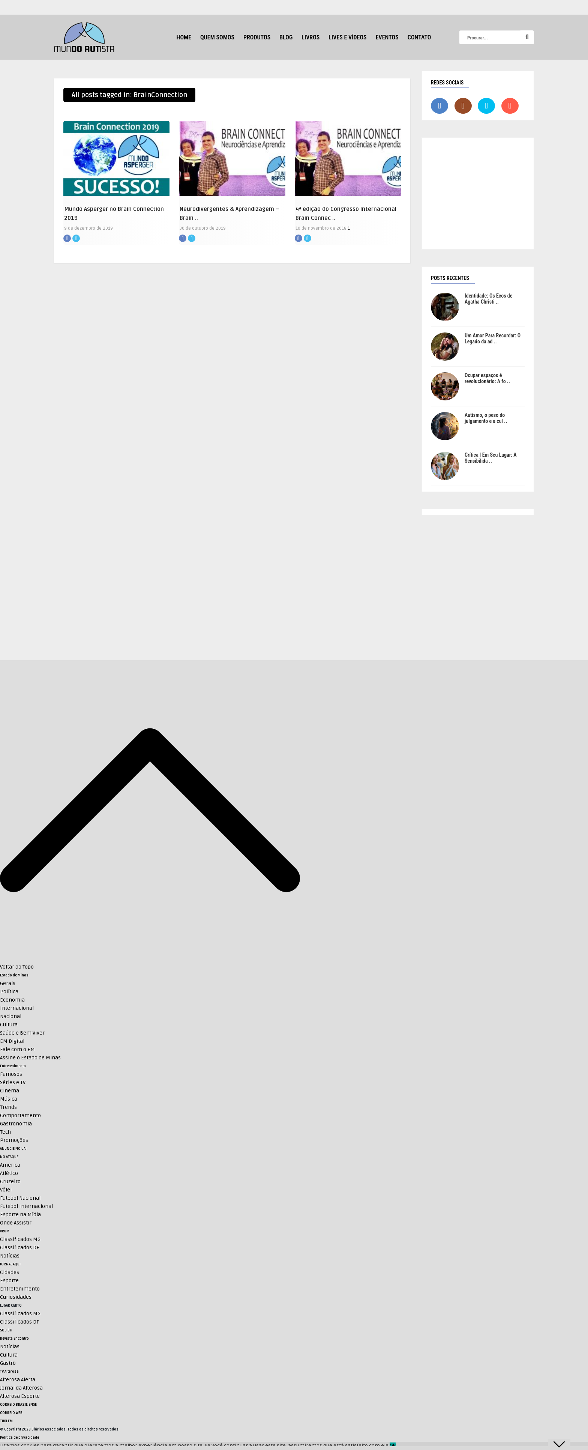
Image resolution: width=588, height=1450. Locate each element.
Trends (8, 1107)
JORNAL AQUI (10, 1264)
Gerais (7, 983)
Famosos (11, 1074)
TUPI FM (6, 1421)
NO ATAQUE (9, 1157)
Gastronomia (16, 1124)
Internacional (17, 1008)
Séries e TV (13, 1082)
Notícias (10, 1256)
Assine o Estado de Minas (30, 1057)
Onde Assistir (16, 1223)
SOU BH (6, 1330)
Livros (311, 37)
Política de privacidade (19, 1437)
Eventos (387, 37)
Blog (285, 37)
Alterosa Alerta (17, 1379)
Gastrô (8, 1363)
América (10, 1165)
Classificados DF (19, 1247)
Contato (419, 37)
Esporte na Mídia (20, 1214)
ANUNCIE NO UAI (13, 1148)
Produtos (256, 37)
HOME (184, 37)
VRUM (4, 1231)
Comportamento (20, 1115)
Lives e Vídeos (347, 37)
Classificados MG (20, 1239)
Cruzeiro (10, 1181)
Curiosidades (16, 1297)
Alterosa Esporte (20, 1396)
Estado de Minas (14, 975)
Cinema (9, 1091)
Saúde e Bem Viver (22, 1033)
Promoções (14, 1140)
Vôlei (6, 1190)
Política (9, 991)
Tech (5, 1132)
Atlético (9, 1173)
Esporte (9, 1280)
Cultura (9, 1024)
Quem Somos (217, 37)
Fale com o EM (17, 1049)
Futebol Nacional (20, 1198)
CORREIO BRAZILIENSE (18, 1404)
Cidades (9, 1272)
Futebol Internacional (26, 1206)
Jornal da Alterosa (21, 1388)
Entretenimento (13, 1066)
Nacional (10, 1016)
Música (8, 1099)
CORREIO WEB (11, 1413)
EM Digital (12, 1041)
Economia (12, 1000)
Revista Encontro (14, 1338)
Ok (393, 1445)
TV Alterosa (9, 1371)
